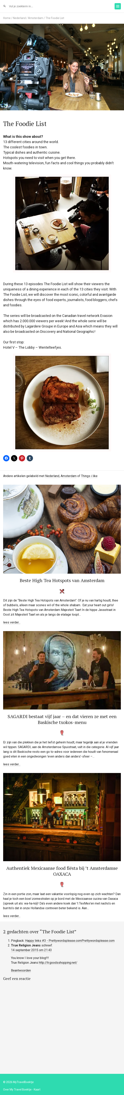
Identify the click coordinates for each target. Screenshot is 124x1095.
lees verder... (11, 622)
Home (7, 18)
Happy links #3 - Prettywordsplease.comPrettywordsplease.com (70, 941)
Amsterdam (35, 18)
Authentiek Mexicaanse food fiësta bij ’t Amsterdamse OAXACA (62, 871)
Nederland (19, 18)
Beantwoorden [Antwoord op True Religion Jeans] (21, 970)
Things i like (89, 476)
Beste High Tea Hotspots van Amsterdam (62, 580)
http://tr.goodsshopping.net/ (58, 962)
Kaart (37, 1089)
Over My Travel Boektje (17, 1089)
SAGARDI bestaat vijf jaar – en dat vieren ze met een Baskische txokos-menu (62, 719)
